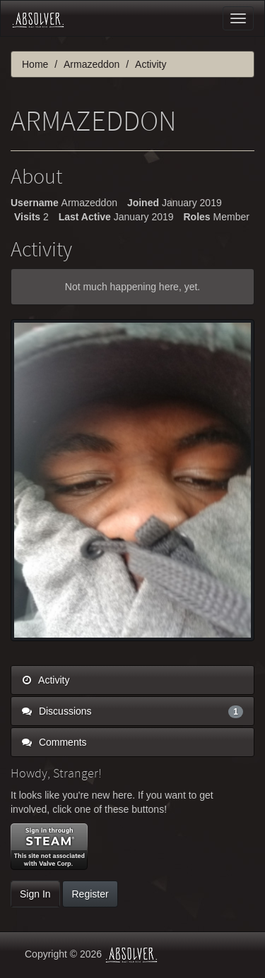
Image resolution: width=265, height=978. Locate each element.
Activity (45, 680)
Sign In (35, 894)
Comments (54, 742)
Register (89, 894)
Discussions (132, 711)
